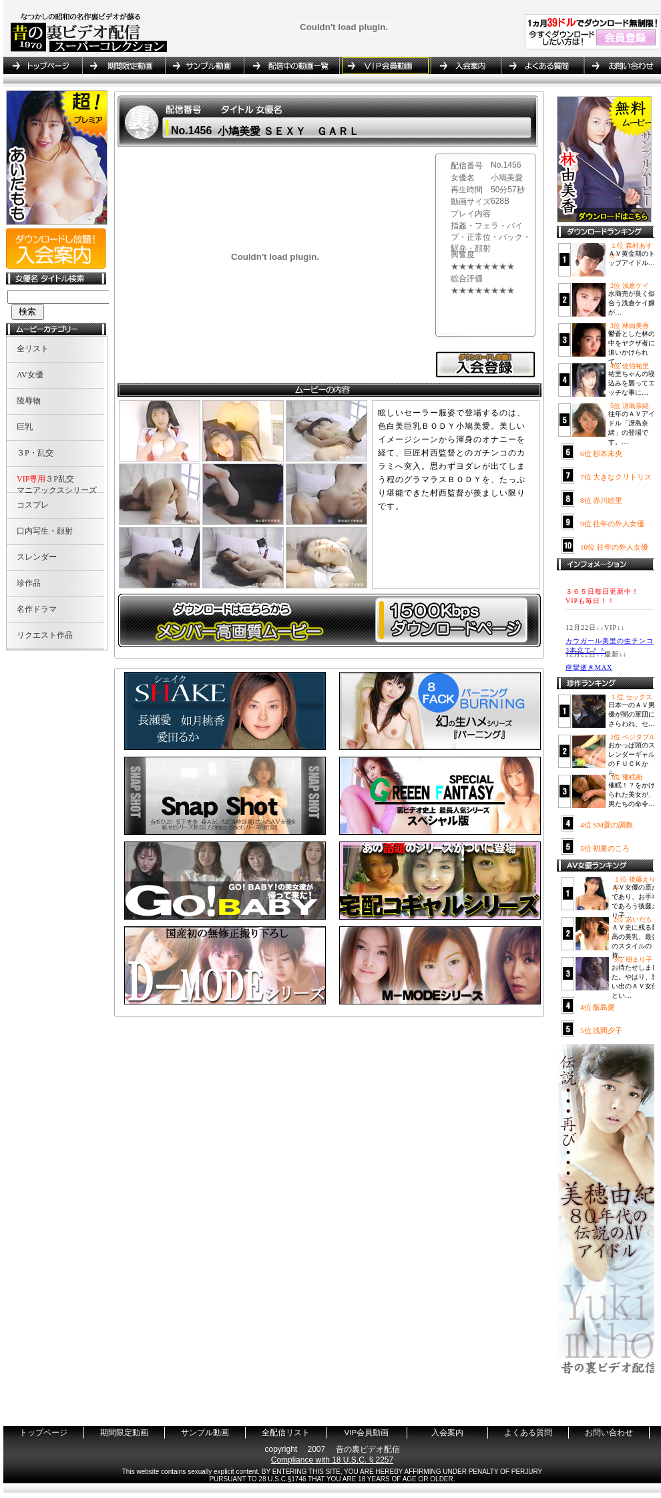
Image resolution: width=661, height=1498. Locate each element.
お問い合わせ (620, 65)
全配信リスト (291, 65)
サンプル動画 (204, 65)
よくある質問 (542, 65)
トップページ (42, 65)
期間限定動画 (123, 65)
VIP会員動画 (384, 65)
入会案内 (465, 65)
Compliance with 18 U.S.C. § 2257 (332, 1460)
